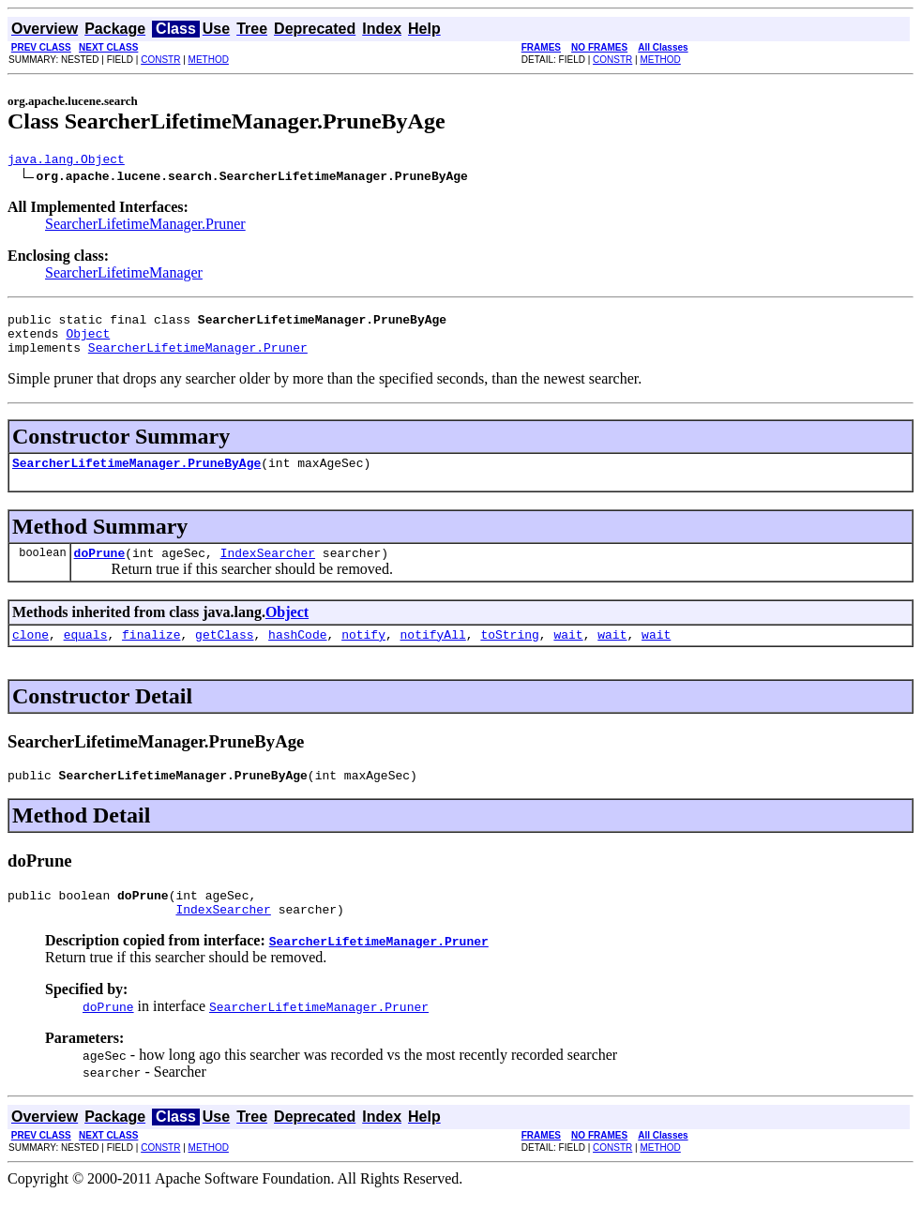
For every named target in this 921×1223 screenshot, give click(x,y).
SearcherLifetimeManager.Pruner (145, 226)
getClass (224, 653)
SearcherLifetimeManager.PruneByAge (136, 476)
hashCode (297, 653)
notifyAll (433, 653)
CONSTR (160, 59)
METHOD (209, 59)
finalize (151, 653)
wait (567, 653)
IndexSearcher (267, 569)
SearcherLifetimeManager (124, 275)
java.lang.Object (66, 161)
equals (86, 653)
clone (30, 653)
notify (363, 653)
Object (88, 341)
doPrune (100, 569)
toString (509, 653)
